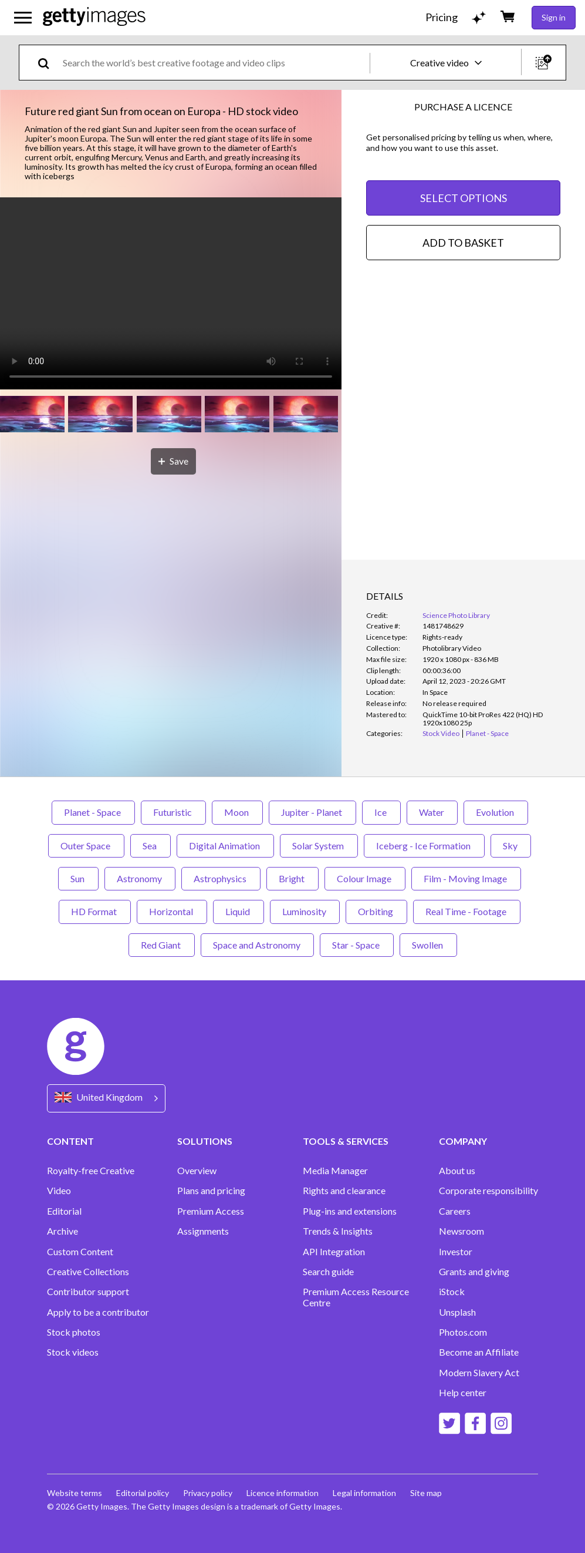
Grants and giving (474, 1271)
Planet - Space (93, 812)
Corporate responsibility (488, 1190)
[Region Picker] (106, 1098)
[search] (48, 62)
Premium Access (210, 1211)
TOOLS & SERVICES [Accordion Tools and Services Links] (345, 1141)
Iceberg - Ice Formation (424, 845)
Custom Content (80, 1251)
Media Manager (335, 1170)
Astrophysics (221, 878)
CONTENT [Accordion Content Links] (70, 1141)
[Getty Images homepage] (94, 17)
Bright (292, 878)
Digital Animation (225, 845)
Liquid (238, 911)
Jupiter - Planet (312, 812)
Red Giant (161, 944)
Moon (237, 812)
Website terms (74, 1493)
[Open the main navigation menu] (23, 17)
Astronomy (140, 878)
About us (457, 1170)
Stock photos (73, 1332)
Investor (455, 1251)
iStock (452, 1291)
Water (432, 812)
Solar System (319, 845)
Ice (381, 812)
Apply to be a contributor (98, 1312)
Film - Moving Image (466, 878)
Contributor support (88, 1291)
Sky (511, 845)
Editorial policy (142, 1493)
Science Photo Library (456, 615)
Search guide (328, 1271)
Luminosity (304, 911)
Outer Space (86, 845)
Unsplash (457, 1312)
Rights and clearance (344, 1190)
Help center (462, 1392)
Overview (197, 1170)
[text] (214, 62)
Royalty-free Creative (90, 1170)
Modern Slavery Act (479, 1372)
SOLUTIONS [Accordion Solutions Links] (204, 1141)
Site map (426, 1493)
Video (59, 1190)
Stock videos (73, 1352)
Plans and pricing (211, 1190)
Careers (455, 1211)
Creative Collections (88, 1271)
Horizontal (172, 911)
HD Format (95, 911)
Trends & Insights (338, 1231)
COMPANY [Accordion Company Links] (463, 1141)
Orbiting (376, 911)
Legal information (364, 1493)
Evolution (496, 812)
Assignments (203, 1231)
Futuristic (173, 812)
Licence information (282, 1493)
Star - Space (356, 944)
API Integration (334, 1251)
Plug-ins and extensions (350, 1211)
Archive (62, 1231)
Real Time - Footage (466, 911)
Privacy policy (207, 1493)
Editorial (64, 1211)
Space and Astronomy (257, 944)
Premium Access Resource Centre (356, 1296)
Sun (78, 878)
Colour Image (365, 878)
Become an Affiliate (479, 1352)
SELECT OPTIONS (463, 197)
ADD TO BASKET (463, 242)
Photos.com (463, 1332)
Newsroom (461, 1231)
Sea (150, 845)
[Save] (173, 461)
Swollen (428, 944)
